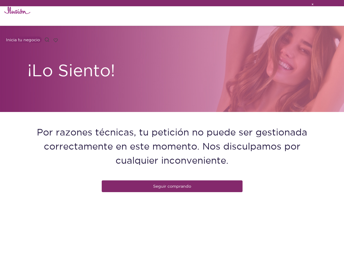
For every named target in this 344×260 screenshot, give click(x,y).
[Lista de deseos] (55, 40)
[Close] (312, 3)
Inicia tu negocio (23, 39)
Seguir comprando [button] (172, 186)
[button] (47, 39)
